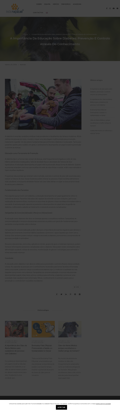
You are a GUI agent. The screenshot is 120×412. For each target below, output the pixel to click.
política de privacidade (103, 404)
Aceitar (61, 407)
